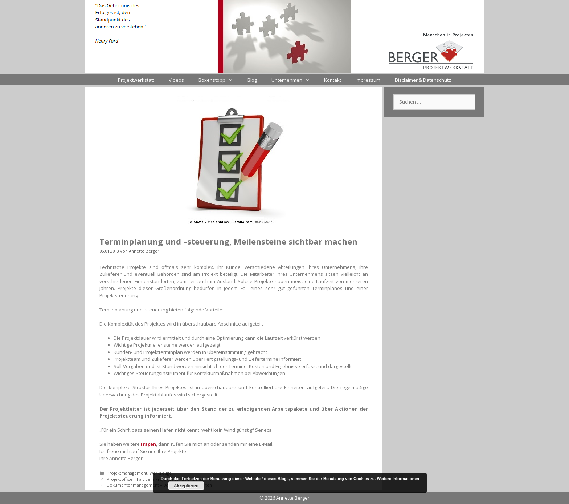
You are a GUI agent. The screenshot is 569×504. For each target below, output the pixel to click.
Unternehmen (294, 79)
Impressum (368, 80)
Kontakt (332, 80)
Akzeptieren (186, 485)
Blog (252, 80)
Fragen (148, 444)
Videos (176, 80)
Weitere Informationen (398, 478)
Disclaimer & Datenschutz (423, 80)
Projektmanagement (127, 473)
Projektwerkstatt (136, 80)
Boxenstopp (219, 79)
